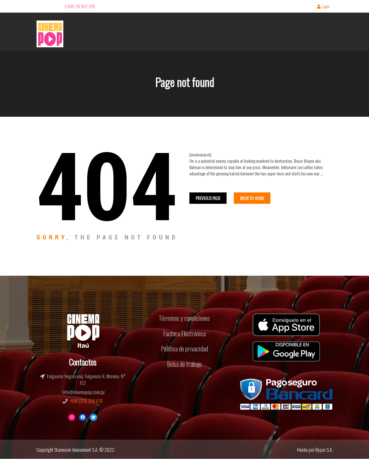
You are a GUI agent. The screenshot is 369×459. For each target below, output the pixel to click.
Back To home (252, 198)
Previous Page (208, 198)
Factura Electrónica (184, 333)
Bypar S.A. (324, 449)
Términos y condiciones (184, 318)
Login (323, 7)
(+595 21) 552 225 (80, 6)
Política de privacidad (184, 348)
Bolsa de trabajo (184, 364)
